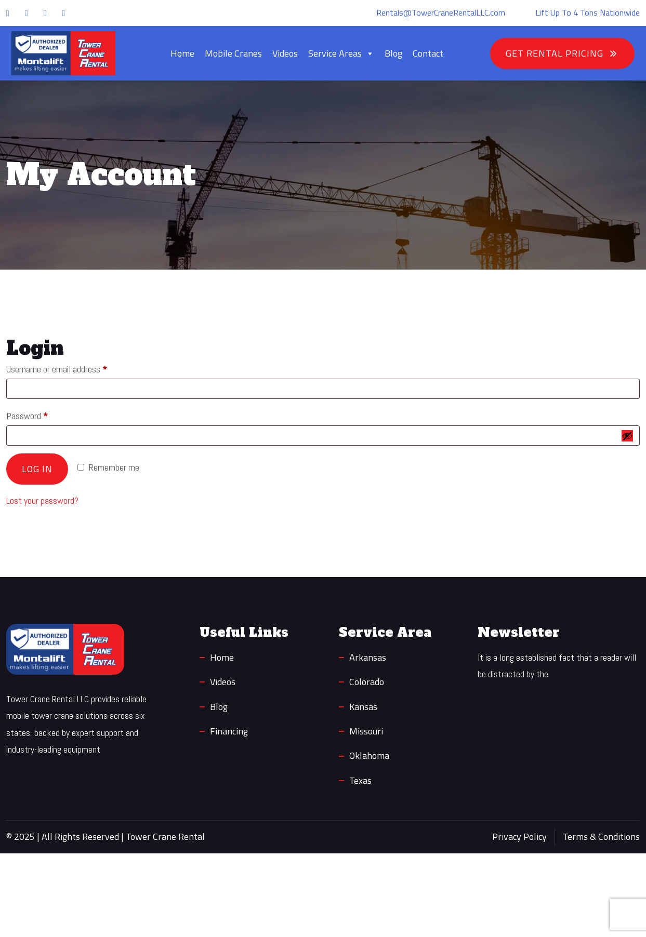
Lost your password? (42, 500)
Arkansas (367, 657)
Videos (285, 53)
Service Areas (341, 53)
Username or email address (71, 367)
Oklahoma (369, 755)
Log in (37, 469)
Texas (360, 780)
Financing (229, 731)
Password (41, 414)
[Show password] (627, 435)
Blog (393, 53)
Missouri (366, 731)
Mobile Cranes (233, 53)
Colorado (366, 682)
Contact (428, 53)
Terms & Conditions (601, 836)
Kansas (363, 707)
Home (182, 53)
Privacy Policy (519, 836)
